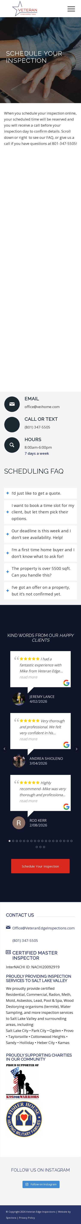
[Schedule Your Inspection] (40, 866)
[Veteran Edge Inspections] (33, 8)
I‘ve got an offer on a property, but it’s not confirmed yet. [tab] (38, 590)
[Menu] (69, 8)
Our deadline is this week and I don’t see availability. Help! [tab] (38, 534)
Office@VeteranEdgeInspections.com (43, 928)
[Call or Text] (12, 425)
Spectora (11, 1217)
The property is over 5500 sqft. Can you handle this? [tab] (38, 572)
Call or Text (41, 419)
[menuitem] (69, 8)
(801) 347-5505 (25, 940)
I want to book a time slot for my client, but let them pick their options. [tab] (40, 512)
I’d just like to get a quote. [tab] (33, 493)
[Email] (12, 404)
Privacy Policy (27, 1217)
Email (32, 398)
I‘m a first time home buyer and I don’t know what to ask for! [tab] (40, 553)
